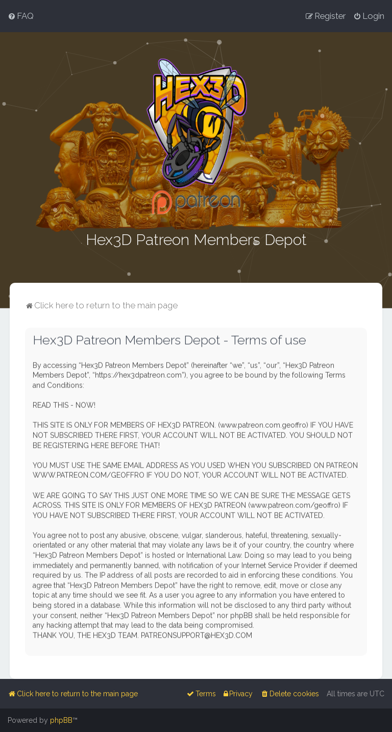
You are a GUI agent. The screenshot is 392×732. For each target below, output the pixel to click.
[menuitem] (21, 16)
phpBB (61, 720)
